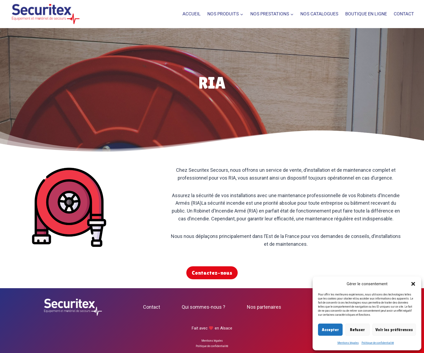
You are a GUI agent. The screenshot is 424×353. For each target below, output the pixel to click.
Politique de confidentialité (378, 342)
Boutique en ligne (366, 13)
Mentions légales (348, 342)
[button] (413, 284)
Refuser (357, 329)
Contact (404, 13)
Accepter (330, 329)
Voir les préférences (394, 329)
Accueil (192, 13)
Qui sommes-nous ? (203, 307)
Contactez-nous (212, 273)
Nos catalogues (319, 13)
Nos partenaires (264, 307)
